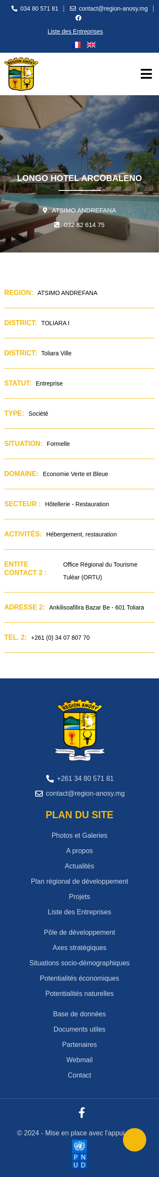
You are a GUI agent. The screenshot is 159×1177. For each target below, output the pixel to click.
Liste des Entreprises (75, 31)
